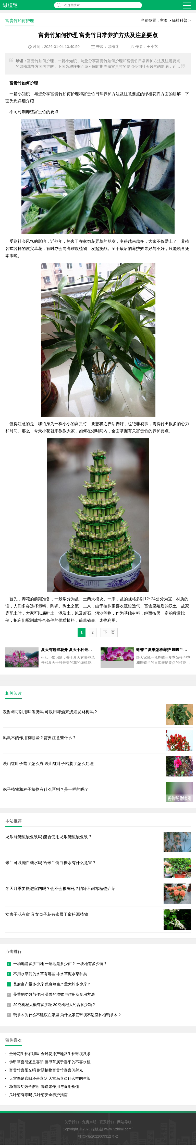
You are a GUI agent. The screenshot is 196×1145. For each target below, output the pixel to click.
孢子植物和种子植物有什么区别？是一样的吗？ (46, 789)
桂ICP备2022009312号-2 (98, 1136)
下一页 (109, 632)
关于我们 (72, 1122)
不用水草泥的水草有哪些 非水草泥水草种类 (50, 974)
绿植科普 (179, 20)
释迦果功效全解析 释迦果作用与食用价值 (44, 1086)
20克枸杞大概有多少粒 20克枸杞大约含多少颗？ (54, 1004)
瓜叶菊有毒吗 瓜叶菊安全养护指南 (38, 1095)
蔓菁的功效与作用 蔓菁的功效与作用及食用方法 (54, 994)
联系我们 (107, 1122)
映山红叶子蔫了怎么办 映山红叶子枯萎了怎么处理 (48, 763)
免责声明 (89, 1122)
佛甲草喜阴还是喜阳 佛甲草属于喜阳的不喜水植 (50, 1062)
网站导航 (124, 1122)
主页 (164, 20)
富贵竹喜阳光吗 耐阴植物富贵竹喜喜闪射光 (46, 1070)
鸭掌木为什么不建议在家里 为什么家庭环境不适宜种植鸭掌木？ (67, 1015)
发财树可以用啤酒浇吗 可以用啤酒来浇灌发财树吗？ (50, 712)
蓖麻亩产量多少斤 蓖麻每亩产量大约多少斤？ (52, 984)
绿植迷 (10, 5)
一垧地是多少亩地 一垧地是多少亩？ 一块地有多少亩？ (60, 963)
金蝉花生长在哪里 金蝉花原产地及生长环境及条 (50, 1054)
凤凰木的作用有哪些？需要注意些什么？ (39, 738)
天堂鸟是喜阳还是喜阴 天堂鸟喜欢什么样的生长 (50, 1078)
